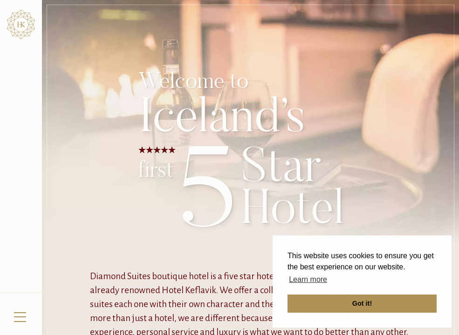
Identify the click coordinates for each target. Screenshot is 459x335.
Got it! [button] (362, 303)
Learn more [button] (308, 279)
